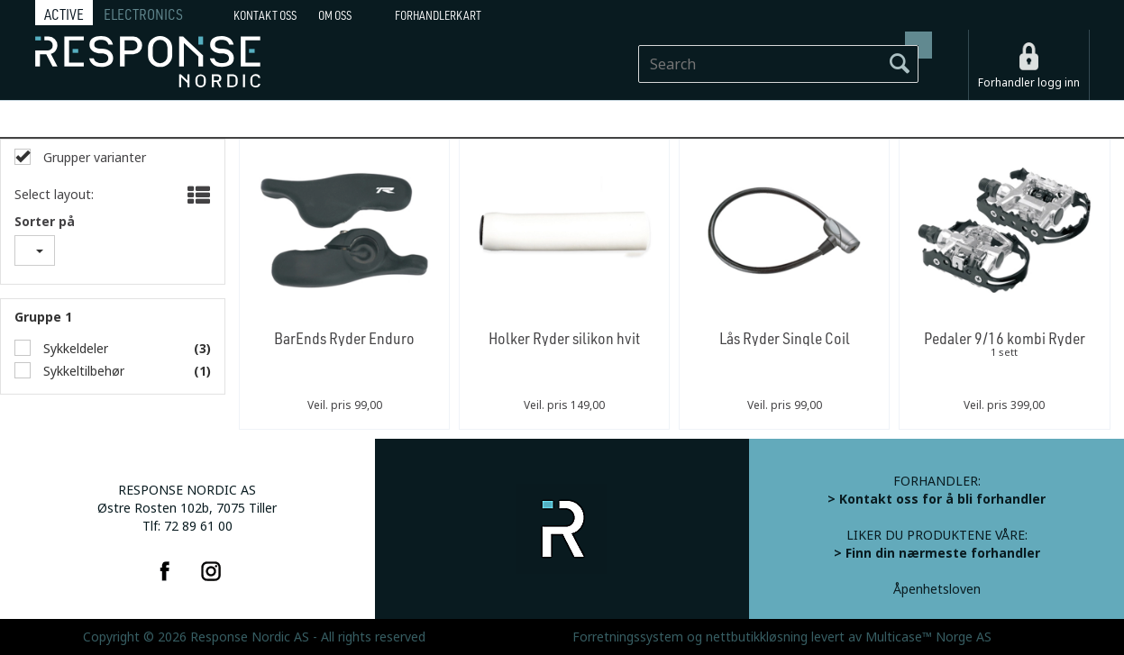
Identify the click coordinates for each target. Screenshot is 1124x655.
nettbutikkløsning (757, 637)
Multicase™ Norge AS (928, 637)
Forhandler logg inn (1029, 83)
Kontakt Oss (265, 15)
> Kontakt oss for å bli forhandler (936, 499)
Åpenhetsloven (937, 589)
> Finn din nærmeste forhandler (937, 553)
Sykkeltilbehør (82, 371)
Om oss (335, 15)
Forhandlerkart (438, 15)
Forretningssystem (627, 637)
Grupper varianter (93, 158)
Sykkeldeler (74, 349)
